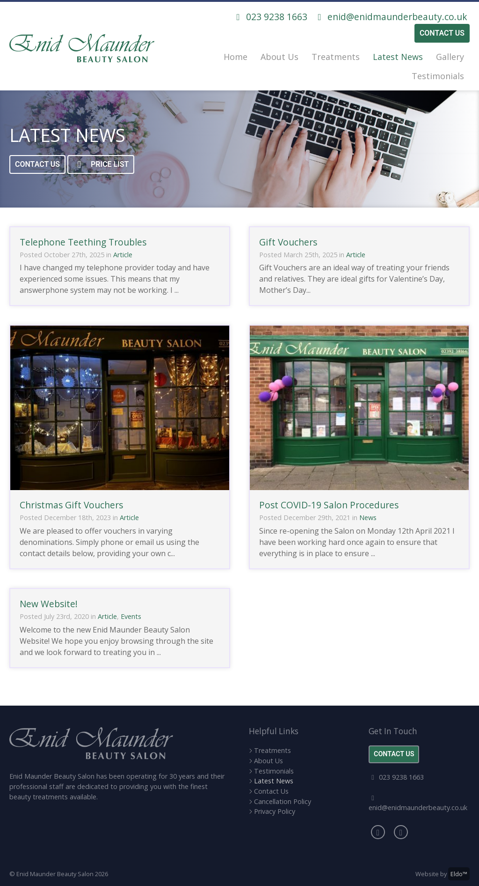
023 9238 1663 (269, 16)
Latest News (398, 56)
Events (131, 616)
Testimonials (438, 76)
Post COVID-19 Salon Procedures (329, 505)
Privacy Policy (274, 811)
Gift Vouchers (288, 242)
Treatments (336, 56)
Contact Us (442, 33)
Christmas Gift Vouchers (71, 505)
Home (235, 56)
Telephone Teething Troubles (83, 242)
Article (122, 254)
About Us (279, 56)
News (368, 517)
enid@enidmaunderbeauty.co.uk (390, 16)
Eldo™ (458, 874)
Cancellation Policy (282, 801)
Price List (101, 165)
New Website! (49, 603)
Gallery (450, 56)
